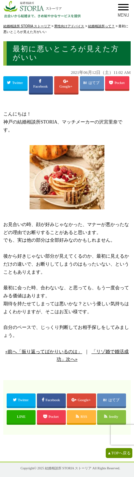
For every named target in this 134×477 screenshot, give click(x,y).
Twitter (15, 83)
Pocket (117, 83)
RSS (81, 416)
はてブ (94, 83)
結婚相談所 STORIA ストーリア (68, 468)
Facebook (41, 84)
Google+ (66, 84)
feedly (111, 416)
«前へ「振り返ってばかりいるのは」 (43, 351)
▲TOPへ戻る (119, 453)
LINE (21, 416)
